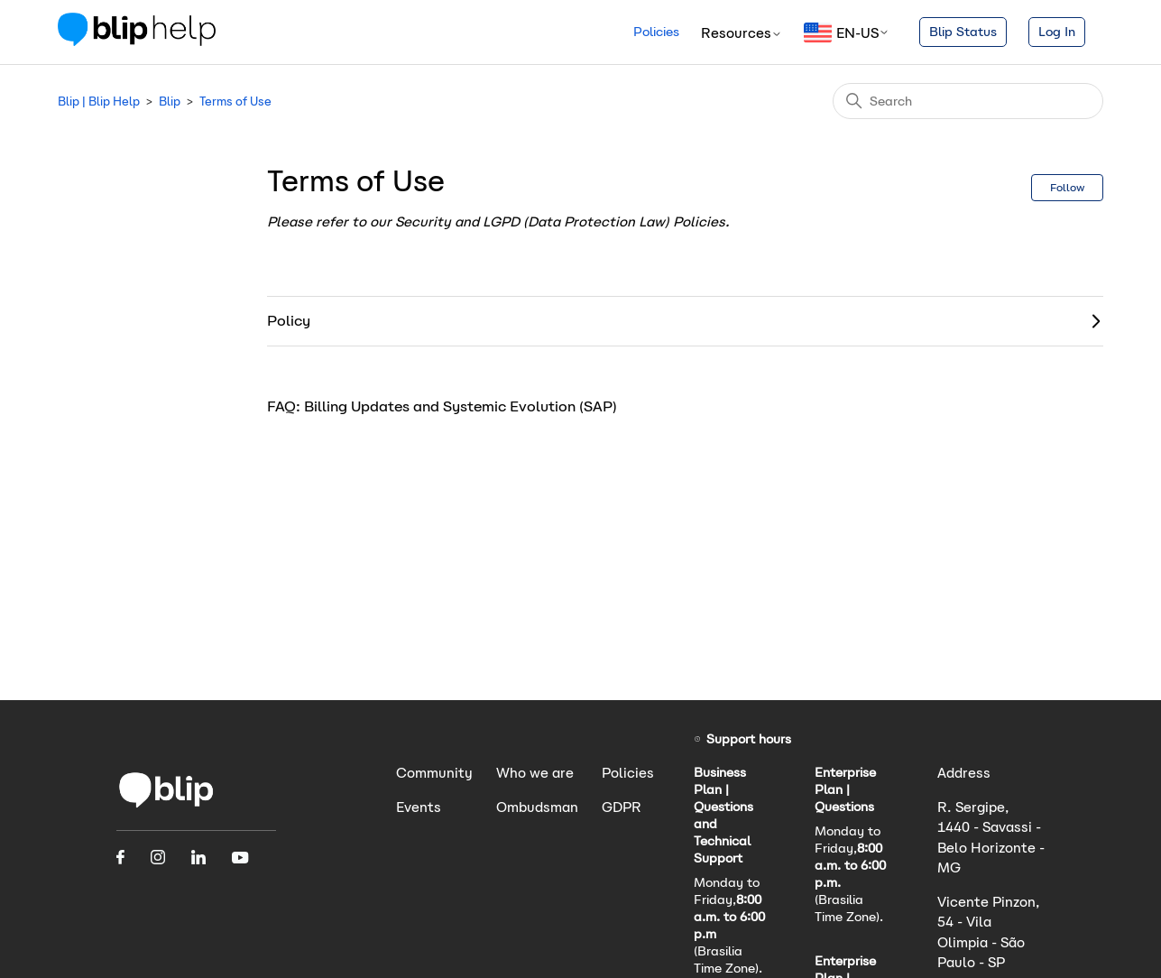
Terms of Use (235, 101)
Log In (1056, 31)
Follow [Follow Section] (1067, 187)
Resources (741, 33)
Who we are (535, 772)
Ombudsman (537, 807)
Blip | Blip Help (99, 101)
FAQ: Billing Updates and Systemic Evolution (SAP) (442, 406)
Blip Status (963, 31)
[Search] (968, 101)
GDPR (621, 807)
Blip (169, 101)
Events (418, 807)
